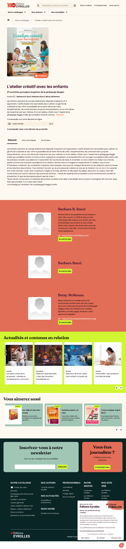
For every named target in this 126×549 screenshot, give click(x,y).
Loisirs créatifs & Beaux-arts (23, 508)
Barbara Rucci (38, 96)
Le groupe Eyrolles (88, 491)
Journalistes (68, 487)
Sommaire (45, 140)
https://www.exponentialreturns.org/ (77, 318)
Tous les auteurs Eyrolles (49, 488)
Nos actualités (57, 12)
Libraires (66, 491)
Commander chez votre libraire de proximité (27, 129)
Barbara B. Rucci (24, 96)
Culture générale (18, 504)
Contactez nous (102, 467)
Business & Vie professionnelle (23, 519)
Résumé (12, 140)
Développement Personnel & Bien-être (23, 495)
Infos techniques (29, 140)
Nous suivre (114, 5)
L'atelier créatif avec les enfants (48, 20)
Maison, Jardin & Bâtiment (22, 511)
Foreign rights (69, 494)
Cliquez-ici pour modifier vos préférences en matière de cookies (91, 544)
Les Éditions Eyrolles (89, 498)
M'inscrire (62, 467)
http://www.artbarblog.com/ (73, 235)
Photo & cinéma (17, 515)
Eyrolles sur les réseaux (48, 516)
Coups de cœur (19, 487)
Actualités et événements (47, 502)
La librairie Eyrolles (106, 498)
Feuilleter (41, 76)
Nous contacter (70, 498)
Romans (14, 491)
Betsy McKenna (53, 96)
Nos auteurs (37, 12)
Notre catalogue (15, 12)
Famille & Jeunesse (19, 501)
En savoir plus (65, 239)
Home (8, 20)
